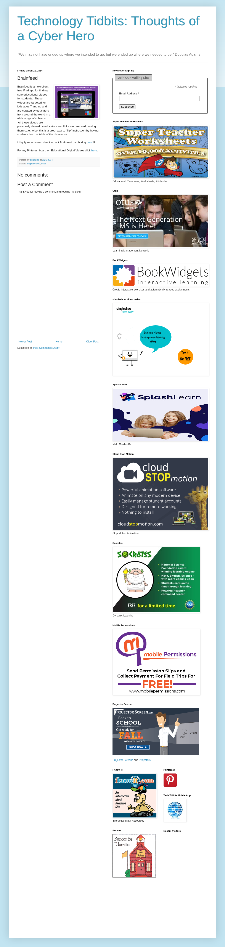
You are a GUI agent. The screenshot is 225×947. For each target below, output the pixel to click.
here (89, 142)
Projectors (145, 760)
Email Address (129, 93)
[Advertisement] (58, 313)
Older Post (92, 341)
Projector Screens (122, 760)
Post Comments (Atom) (46, 347)
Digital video (33, 163)
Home (59, 341)
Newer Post (25, 341)
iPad (43, 163)
